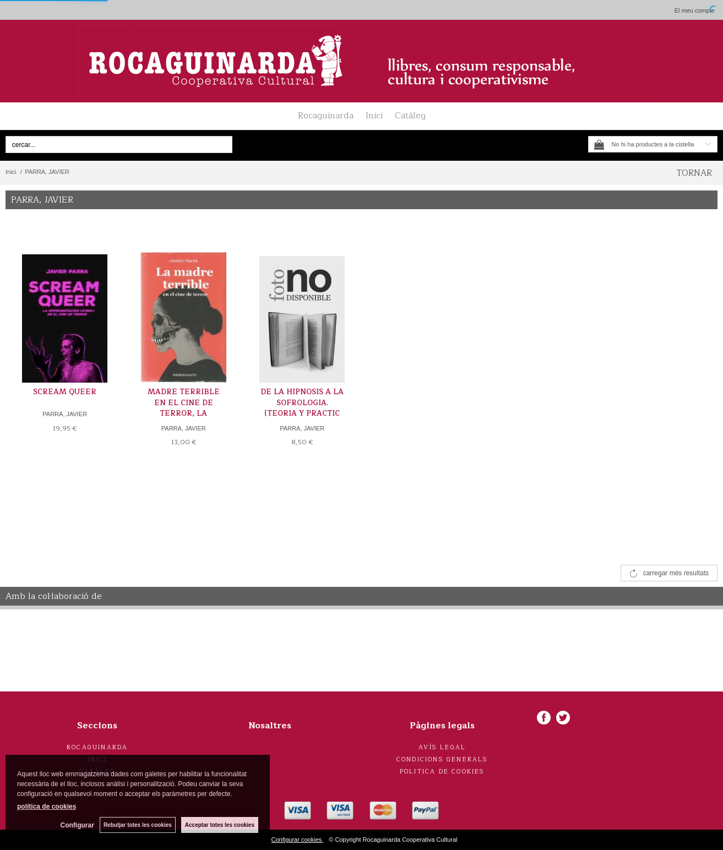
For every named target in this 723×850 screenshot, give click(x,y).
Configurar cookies (297, 839)
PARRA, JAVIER (64, 414)
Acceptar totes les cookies (219, 825)
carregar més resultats (676, 573)
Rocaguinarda (326, 115)
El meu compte (695, 10)
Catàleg (410, 115)
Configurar (77, 825)
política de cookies (46, 806)
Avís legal (442, 747)
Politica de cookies (442, 771)
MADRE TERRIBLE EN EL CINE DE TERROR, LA (184, 402)
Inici (374, 115)
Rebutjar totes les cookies (138, 825)
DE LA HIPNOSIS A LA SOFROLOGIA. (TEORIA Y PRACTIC (302, 402)
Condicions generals (442, 759)
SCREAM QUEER (64, 392)
